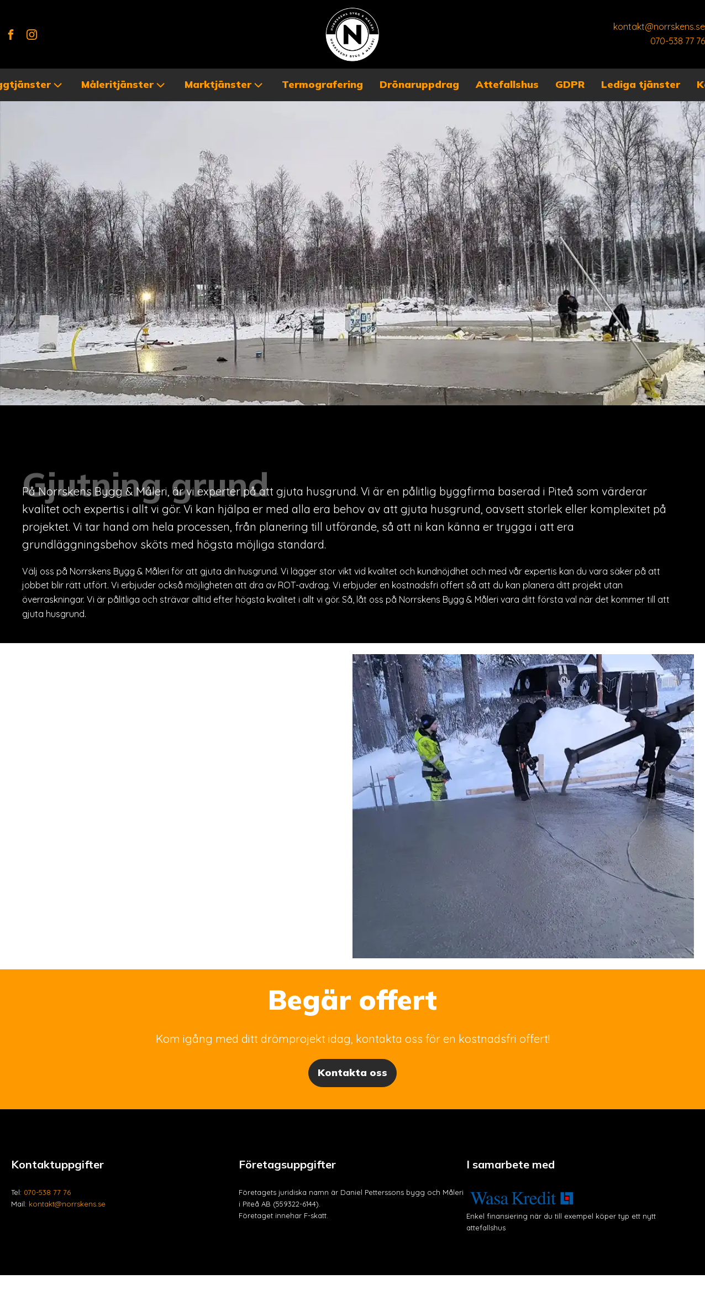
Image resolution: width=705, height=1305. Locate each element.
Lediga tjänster (640, 84)
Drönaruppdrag (419, 84)
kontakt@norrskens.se (659, 26)
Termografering (322, 84)
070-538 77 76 (677, 40)
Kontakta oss (352, 1072)
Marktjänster (225, 85)
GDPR (570, 84)
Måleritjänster (124, 85)
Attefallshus (507, 84)
